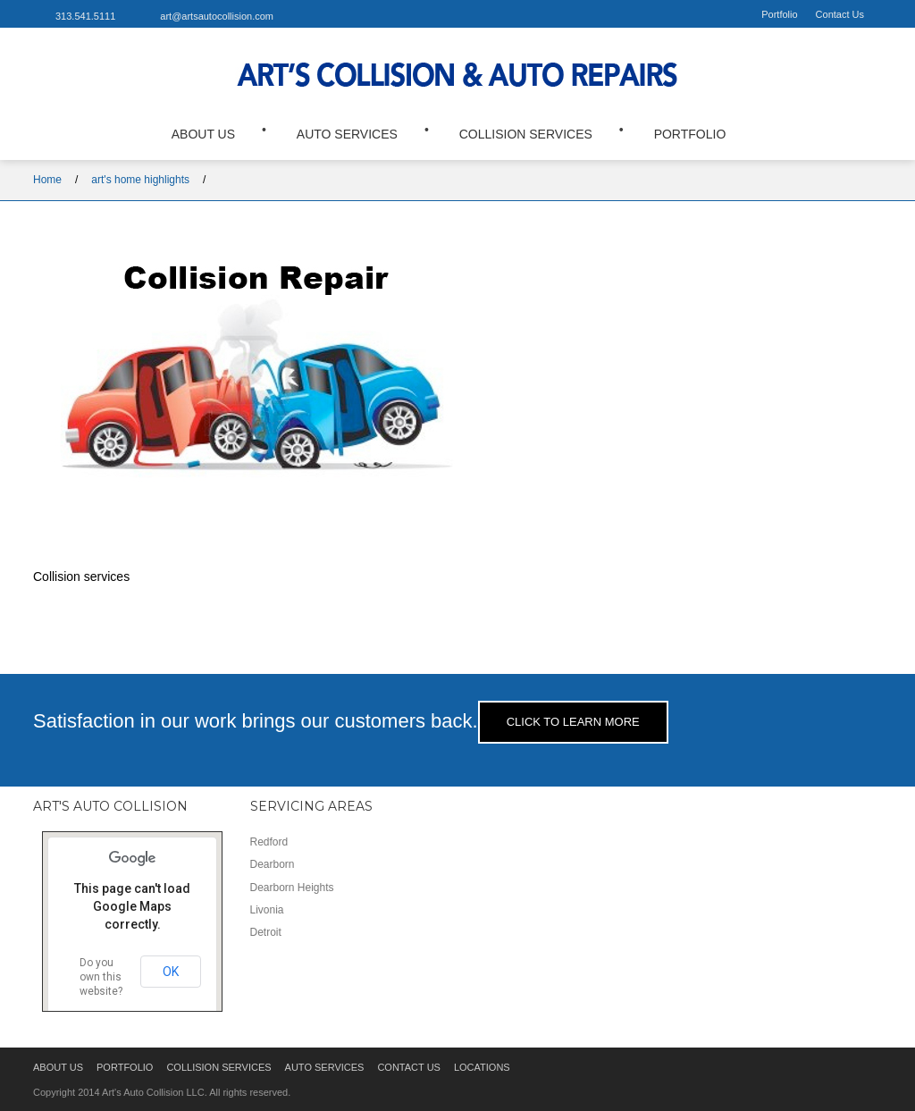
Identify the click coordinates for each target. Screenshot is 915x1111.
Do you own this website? (101, 975)
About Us (203, 132)
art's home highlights (140, 177)
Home (47, 177)
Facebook (309, 15)
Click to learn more (573, 721)
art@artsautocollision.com (216, 16)
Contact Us (840, 14)
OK (171, 970)
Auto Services (347, 132)
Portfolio (779, 14)
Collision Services (525, 132)
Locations (482, 1065)
